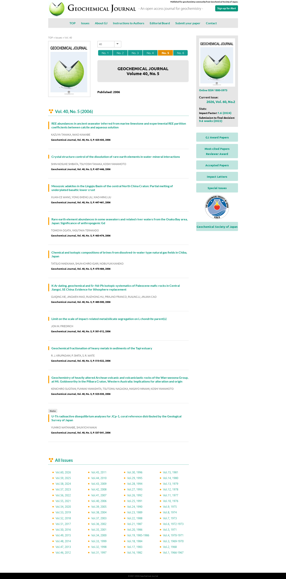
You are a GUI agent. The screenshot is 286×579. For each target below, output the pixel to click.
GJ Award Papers (217, 137)
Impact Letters (217, 176)
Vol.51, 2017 (63, 524)
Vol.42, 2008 (98, 489)
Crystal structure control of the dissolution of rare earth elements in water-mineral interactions (115, 156)
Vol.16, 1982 (134, 552)
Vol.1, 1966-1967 (173, 552)
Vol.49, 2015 (63, 535)
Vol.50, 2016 (63, 529)
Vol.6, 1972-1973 (173, 524)
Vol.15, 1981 (170, 472)
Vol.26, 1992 (134, 495)
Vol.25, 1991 (134, 501)
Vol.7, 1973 (170, 518)
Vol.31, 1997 (98, 552)
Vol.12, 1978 (170, 489)
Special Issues (217, 188)
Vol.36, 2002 (98, 524)
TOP (72, 23)
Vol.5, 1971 (170, 529)
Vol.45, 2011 (98, 472)
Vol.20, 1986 (134, 529)
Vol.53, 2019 (63, 512)
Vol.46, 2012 (63, 552)
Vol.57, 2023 (63, 489)
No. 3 (135, 53)
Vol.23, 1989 (134, 512)
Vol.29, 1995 (134, 478)
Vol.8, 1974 (170, 512)
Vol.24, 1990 (134, 506)
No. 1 (105, 53)
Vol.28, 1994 (134, 484)
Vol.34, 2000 (98, 535)
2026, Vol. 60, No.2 (220, 101)
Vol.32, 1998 (98, 547)
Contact (211, 23)
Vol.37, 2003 (98, 518)
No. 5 (165, 53)
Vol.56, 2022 (63, 495)
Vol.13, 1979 (170, 484)
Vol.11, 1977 (170, 495)
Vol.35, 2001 (98, 529)
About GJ (101, 23)
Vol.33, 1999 (98, 541)
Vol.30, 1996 (134, 472)
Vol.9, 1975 (170, 506)
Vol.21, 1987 (134, 524)
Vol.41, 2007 (98, 495)
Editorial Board (160, 23)
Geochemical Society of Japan (217, 227)
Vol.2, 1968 (170, 547)
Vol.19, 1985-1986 (138, 535)
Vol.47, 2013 (63, 547)
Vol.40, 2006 (98, 501)
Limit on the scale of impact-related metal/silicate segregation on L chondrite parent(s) (109, 319)
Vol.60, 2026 (63, 472)
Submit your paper (187, 23)
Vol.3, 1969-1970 (173, 541)
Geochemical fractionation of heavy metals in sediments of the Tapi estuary (101, 348)
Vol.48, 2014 (63, 541)
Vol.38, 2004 (98, 512)
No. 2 (120, 53)
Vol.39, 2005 (98, 506)
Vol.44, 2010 (98, 478)
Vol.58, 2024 (63, 484)
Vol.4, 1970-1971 (173, 535)
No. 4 (150, 53)
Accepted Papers (217, 165)
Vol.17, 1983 (134, 547)
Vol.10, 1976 (170, 501)
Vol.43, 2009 (98, 484)
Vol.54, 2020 (63, 506)
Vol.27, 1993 (134, 489)
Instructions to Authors (128, 23)
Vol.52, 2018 (63, 518)
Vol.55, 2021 (63, 501)
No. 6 (180, 53)
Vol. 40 (68, 37)
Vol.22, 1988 (134, 518)
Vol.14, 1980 (170, 478)
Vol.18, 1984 (134, 541)
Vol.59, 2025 (63, 478)
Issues (85, 23)
